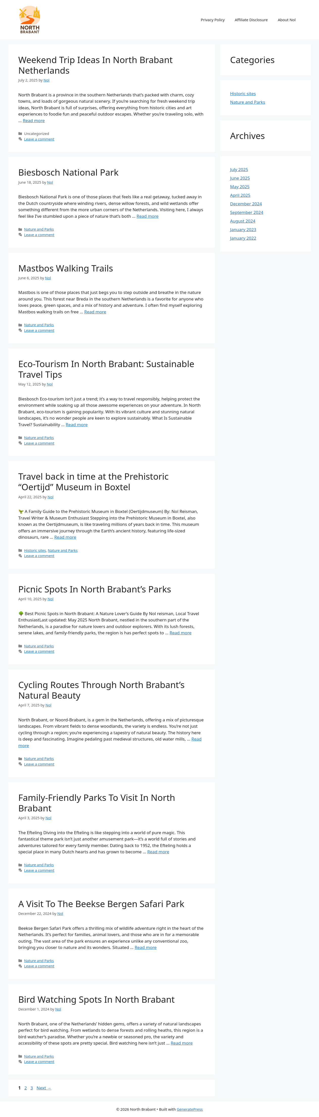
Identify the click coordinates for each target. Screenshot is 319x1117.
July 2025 (239, 169)
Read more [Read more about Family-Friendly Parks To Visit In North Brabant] (158, 852)
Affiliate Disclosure (251, 19)
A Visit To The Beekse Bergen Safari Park (101, 904)
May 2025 (240, 186)
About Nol (287, 19)
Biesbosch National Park (68, 172)
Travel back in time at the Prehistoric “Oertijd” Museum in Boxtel (93, 481)
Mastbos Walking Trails (65, 268)
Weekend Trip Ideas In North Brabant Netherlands (95, 65)
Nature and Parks (39, 229)
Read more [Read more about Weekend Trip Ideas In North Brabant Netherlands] (34, 120)
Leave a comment (39, 139)
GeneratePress (190, 1109)
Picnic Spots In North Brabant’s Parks (94, 589)
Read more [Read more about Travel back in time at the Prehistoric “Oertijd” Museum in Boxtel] (65, 537)
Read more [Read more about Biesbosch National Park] (148, 216)
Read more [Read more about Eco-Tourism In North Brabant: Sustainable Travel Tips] (77, 424)
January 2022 (243, 238)
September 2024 (246, 212)
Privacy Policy (213, 19)
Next (44, 1088)
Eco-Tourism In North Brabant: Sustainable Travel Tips (106, 369)
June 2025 (240, 178)
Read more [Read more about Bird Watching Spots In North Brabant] (182, 1043)
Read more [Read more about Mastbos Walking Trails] (95, 312)
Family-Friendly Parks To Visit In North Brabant (96, 803)
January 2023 (243, 229)
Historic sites (35, 550)
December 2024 (246, 204)
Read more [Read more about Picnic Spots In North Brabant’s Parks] (180, 633)
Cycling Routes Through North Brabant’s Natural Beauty (101, 690)
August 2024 (242, 221)
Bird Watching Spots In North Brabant (96, 999)
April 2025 (240, 195)
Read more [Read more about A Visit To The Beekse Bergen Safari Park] (146, 947)
